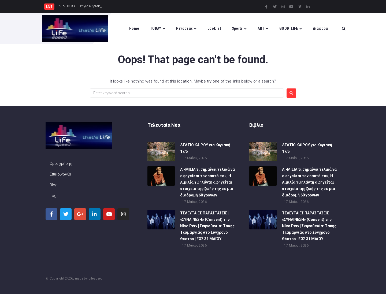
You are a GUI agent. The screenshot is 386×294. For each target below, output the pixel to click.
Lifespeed (95, 278)
